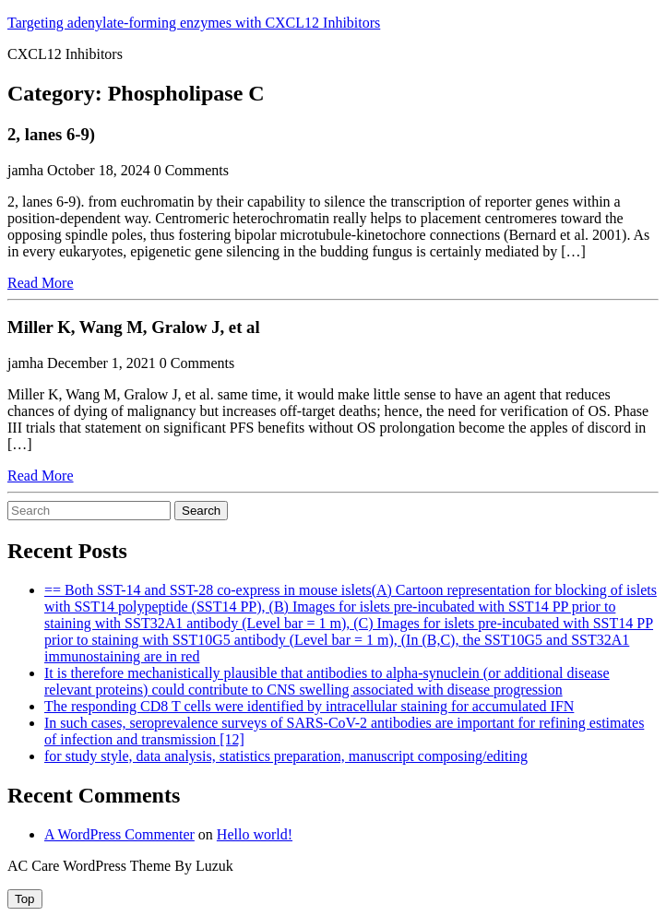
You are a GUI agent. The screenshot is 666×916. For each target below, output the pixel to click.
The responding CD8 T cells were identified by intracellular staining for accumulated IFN (309, 706)
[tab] (24, 899)
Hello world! (254, 834)
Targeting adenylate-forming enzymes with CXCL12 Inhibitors (193, 22)
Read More (40, 283)
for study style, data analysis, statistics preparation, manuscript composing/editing (286, 756)
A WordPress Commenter (119, 834)
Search (201, 510)
